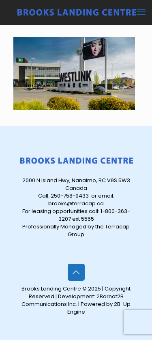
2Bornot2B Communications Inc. (72, 300)
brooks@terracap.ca (76, 203)
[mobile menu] (141, 12)
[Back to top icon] (76, 272)
